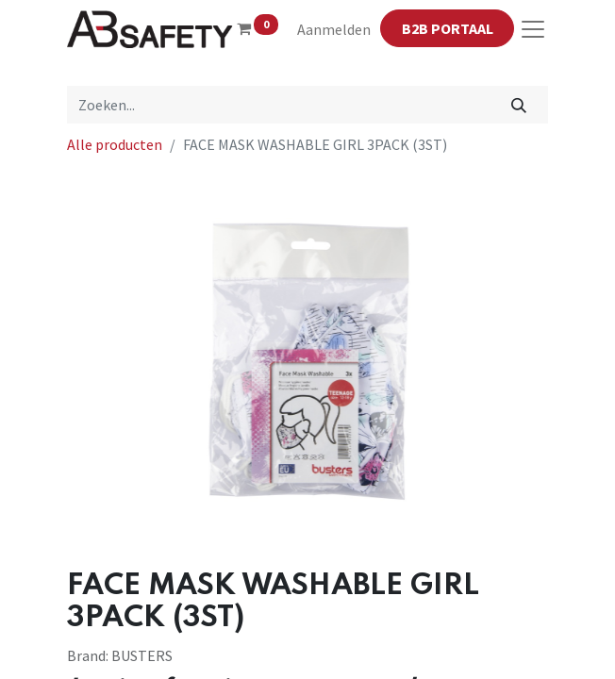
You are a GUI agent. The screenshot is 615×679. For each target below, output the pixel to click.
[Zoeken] (519, 105)
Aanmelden (334, 29)
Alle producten (114, 144)
